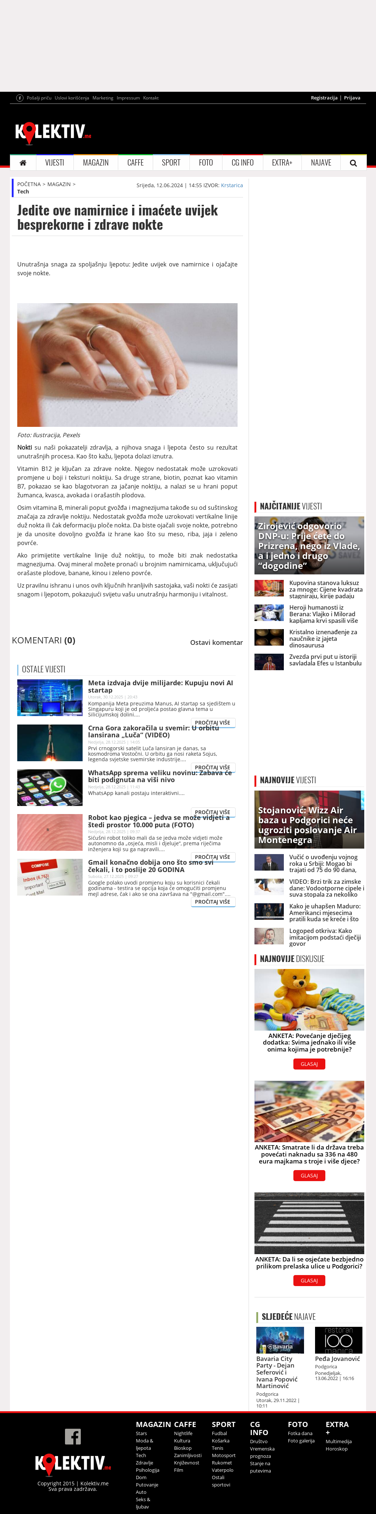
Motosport (224, 1455)
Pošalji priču (39, 98)
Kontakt (151, 98)
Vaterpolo (223, 1470)
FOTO (206, 162)
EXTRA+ (282, 162)
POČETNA (29, 184)
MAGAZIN (96, 162)
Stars (141, 1433)
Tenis (217, 1448)
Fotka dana (300, 1433)
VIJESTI (54, 162)
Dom (141, 1477)
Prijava (352, 97)
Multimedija (339, 1441)
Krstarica (232, 185)
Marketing (103, 98)
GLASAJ (309, 1063)
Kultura (182, 1440)
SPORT (171, 162)
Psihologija (147, 1470)
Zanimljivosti (188, 1455)
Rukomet (222, 1462)
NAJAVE (321, 162)
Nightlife (183, 1433)
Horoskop (337, 1448)
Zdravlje (144, 1462)
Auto (141, 1492)
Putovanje (147, 1484)
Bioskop (183, 1448)
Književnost (186, 1462)
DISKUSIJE (292, 958)
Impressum (128, 98)
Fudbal (219, 1433)
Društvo (259, 1441)
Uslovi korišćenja (72, 98)
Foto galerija (301, 1440)
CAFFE (135, 162)
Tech (23, 191)
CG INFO (243, 162)
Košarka (220, 1440)
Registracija (324, 97)
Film (178, 1470)
